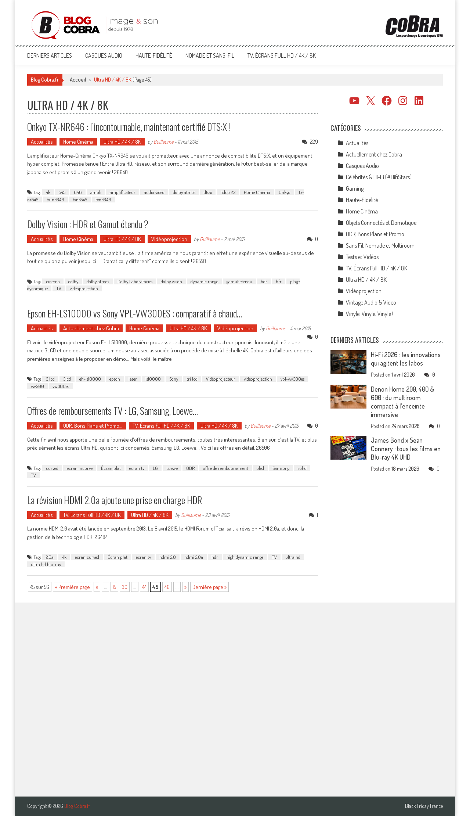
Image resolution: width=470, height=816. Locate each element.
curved (52, 468)
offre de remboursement (225, 468)
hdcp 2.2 (227, 192)
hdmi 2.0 (167, 557)
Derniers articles (49, 55)
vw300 (37, 386)
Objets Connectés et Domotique (381, 222)
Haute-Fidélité (153, 55)
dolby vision (171, 281)
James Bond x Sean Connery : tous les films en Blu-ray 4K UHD (406, 448)
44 (144, 586)
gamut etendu (239, 281)
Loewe (172, 468)
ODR (190, 468)
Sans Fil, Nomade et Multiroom (380, 245)
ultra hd (292, 557)
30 (124, 586)
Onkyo (284, 192)
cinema (53, 281)
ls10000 (153, 379)
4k (48, 192)
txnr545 (80, 199)
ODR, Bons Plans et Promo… (92, 425)
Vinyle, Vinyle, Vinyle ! (369, 313)
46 (167, 586)
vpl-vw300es (292, 379)
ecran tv (136, 468)
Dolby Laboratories (135, 281)
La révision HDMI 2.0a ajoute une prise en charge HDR (114, 500)
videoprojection (84, 288)
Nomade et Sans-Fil (209, 55)
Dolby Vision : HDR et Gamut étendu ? (87, 224)
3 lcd (50, 379)
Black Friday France (424, 806)
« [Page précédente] (97, 586)
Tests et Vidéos (362, 256)
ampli (95, 192)
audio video (154, 192)
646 (78, 192)
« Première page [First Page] (72, 586)
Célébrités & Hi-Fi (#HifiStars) (379, 177)
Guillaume (163, 142)
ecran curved (87, 557)
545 (62, 192)
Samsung (280, 468)
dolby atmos (184, 192)
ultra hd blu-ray (46, 564)
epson (114, 379)
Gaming (355, 188)
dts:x (208, 192)
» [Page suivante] (185, 586)
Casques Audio (103, 55)
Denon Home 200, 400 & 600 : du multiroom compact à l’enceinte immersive (402, 401)
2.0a (50, 557)
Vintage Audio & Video (371, 302)
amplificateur (122, 192)
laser (133, 379)
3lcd (67, 379)
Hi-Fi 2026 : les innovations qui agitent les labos (406, 359)
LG (155, 468)
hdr (264, 281)
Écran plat (111, 468)
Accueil (78, 79)
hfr (279, 281)
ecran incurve (80, 468)
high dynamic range (245, 557)
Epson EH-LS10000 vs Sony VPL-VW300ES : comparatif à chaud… (134, 313)
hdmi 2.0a (193, 557)
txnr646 (103, 199)
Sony (173, 379)
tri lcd (192, 379)
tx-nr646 (55, 199)
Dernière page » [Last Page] (209, 586)
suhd (302, 468)
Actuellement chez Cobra (91, 328)
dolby (73, 281)
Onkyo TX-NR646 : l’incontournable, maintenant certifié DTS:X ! (129, 126)
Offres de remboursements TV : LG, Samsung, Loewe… (112, 410)
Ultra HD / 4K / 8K (122, 141)
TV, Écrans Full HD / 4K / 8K (281, 55)
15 (114, 586)
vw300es (61, 386)
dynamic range (204, 281)
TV (58, 288)
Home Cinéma (78, 141)
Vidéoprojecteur (220, 379)
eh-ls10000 (90, 379)
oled (260, 468)
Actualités (42, 141)
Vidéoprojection (169, 239)
